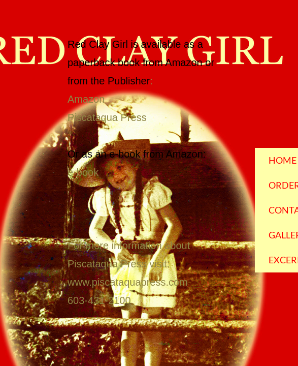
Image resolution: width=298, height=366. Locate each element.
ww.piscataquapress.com (131, 282)
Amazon (86, 99)
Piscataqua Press (107, 117)
